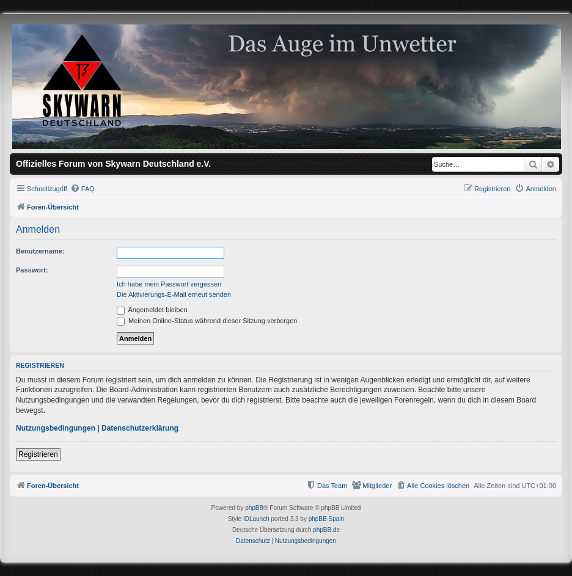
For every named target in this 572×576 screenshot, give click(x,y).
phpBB (254, 508)
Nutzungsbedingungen (55, 428)
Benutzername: (40, 251)
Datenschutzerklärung (139, 428)
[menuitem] (82, 188)
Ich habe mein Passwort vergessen (169, 284)
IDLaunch (256, 519)
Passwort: (32, 270)
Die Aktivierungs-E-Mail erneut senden (174, 294)
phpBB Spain (326, 519)
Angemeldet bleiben (152, 309)
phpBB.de (326, 530)
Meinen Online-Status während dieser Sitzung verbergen (207, 320)
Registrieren (38, 454)
